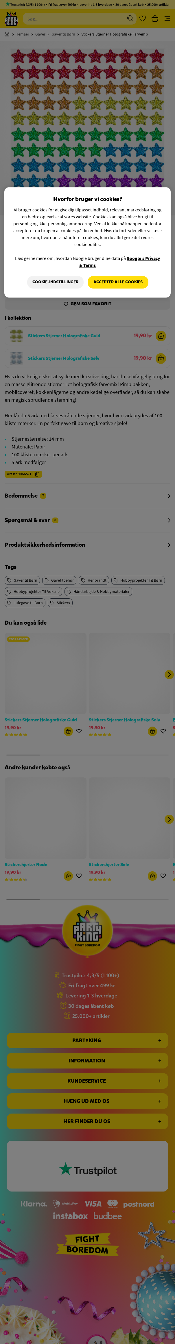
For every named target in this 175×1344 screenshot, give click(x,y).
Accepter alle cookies (118, 282)
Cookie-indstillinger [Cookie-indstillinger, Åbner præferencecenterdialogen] (55, 282)
